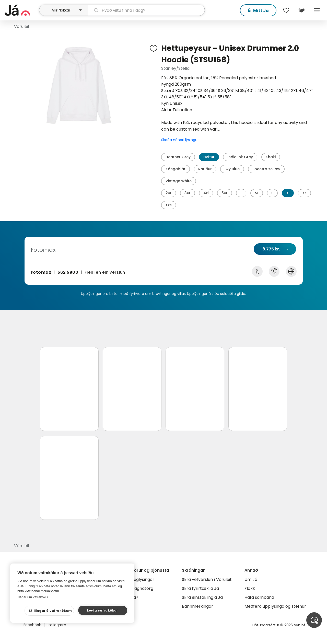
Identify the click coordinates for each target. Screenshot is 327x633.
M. (257, 192)
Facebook (33, 624)
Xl (287, 192)
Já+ (134, 597)
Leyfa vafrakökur (102, 610)
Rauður (205, 168)
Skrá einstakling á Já (202, 597)
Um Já (250, 579)
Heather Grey (178, 156)
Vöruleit (22, 26)
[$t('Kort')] (301, 10)
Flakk (249, 588)
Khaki (271, 156)
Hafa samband (259, 597)
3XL (187, 192)
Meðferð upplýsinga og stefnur (275, 606)
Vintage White (179, 180)
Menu (316, 10)
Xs (304, 192)
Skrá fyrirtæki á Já (200, 588)
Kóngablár (175, 168)
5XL (224, 192)
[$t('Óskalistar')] (286, 10)
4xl (206, 192)
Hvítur (209, 156)
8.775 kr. (271, 249)
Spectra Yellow (266, 168)
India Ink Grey (240, 156)
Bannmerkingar (197, 606)
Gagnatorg (142, 588)
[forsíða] (21, 10)
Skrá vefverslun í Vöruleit (207, 579)
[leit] (146, 10)
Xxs (169, 205)
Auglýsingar (142, 579)
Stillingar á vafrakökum (50, 610)
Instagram (57, 624)
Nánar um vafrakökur (32, 597)
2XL (169, 192)
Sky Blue (232, 168)
